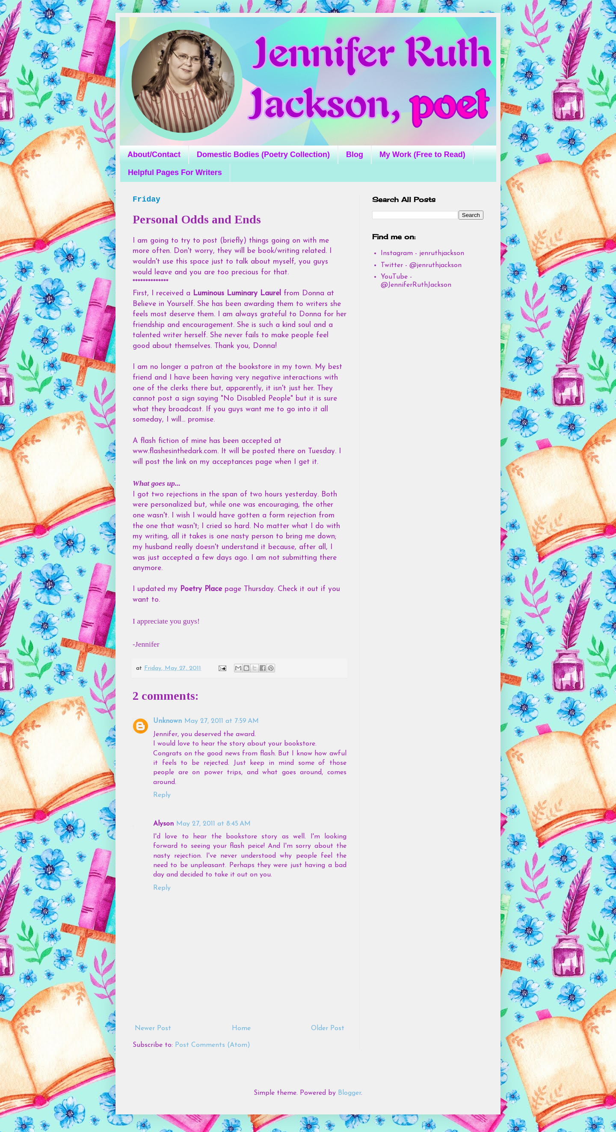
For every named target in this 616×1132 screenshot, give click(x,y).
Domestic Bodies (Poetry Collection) (263, 154)
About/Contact (154, 154)
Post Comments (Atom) (212, 1045)
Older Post (327, 1028)
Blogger (349, 1093)
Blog (354, 154)
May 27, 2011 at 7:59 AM (221, 721)
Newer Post (153, 1028)
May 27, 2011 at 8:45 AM (213, 823)
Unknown (167, 721)
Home (241, 1028)
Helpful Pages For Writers (175, 172)
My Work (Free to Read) (422, 154)
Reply (162, 795)
